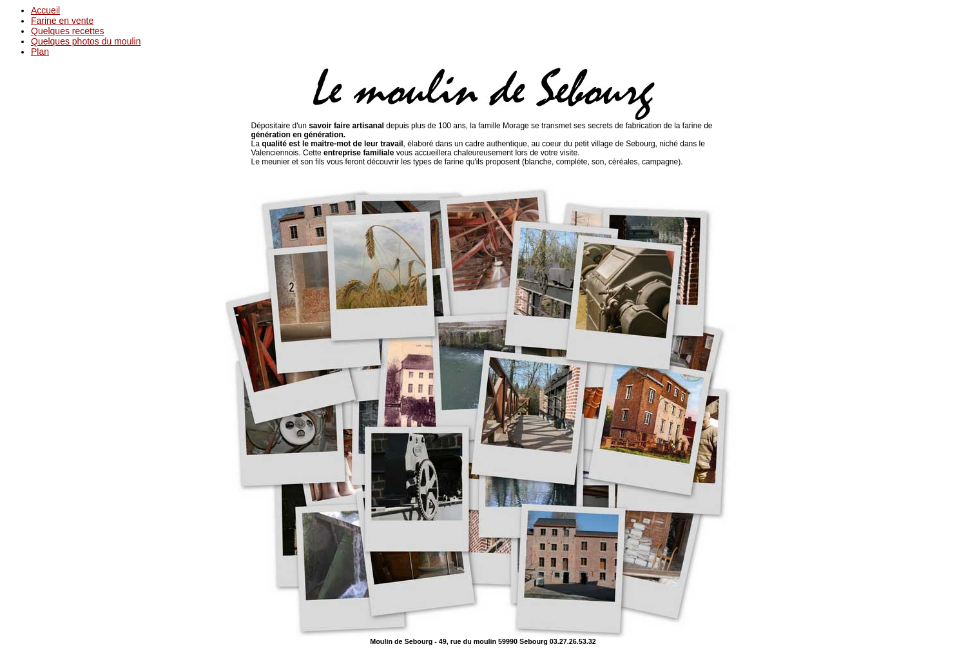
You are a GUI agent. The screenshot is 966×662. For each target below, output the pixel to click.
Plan (40, 51)
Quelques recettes (67, 31)
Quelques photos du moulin (85, 41)
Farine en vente (62, 20)
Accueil (45, 10)
